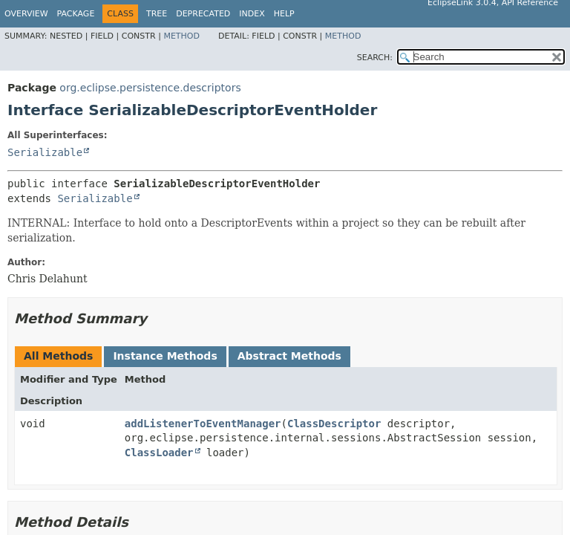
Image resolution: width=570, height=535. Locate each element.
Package (76, 14)
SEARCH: (375, 57)
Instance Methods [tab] (165, 356)
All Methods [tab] (58, 356)
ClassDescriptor (334, 423)
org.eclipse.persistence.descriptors (149, 88)
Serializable (44, 152)
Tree (156, 14)
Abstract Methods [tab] (289, 356)
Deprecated (203, 14)
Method (181, 36)
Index (251, 14)
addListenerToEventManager (203, 423)
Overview (26, 14)
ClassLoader (159, 452)
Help (284, 14)
